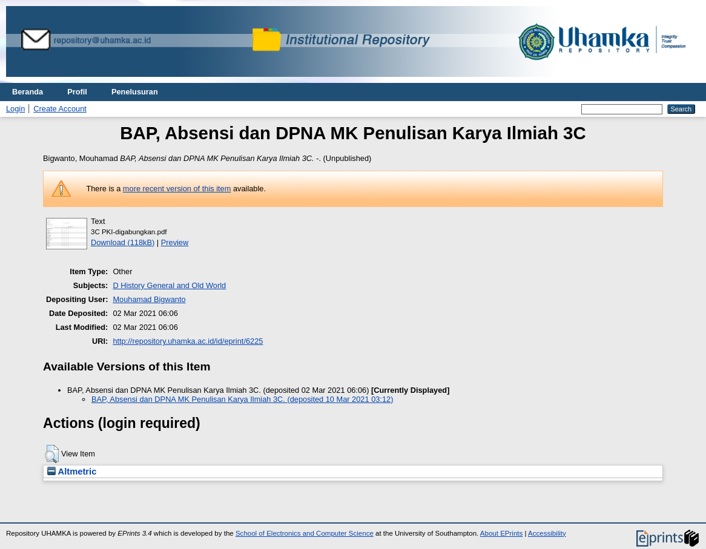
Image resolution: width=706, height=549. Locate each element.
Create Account (60, 108)
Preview (175, 242)
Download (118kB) (122, 242)
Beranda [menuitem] (27, 91)
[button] (52, 454)
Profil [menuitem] (77, 91)
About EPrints (501, 533)
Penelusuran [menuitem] (134, 91)
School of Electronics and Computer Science (305, 533)
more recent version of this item (177, 188)
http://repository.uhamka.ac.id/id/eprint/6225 (188, 341)
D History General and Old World (169, 285)
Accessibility (547, 533)
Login (15, 108)
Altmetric (71, 471)
